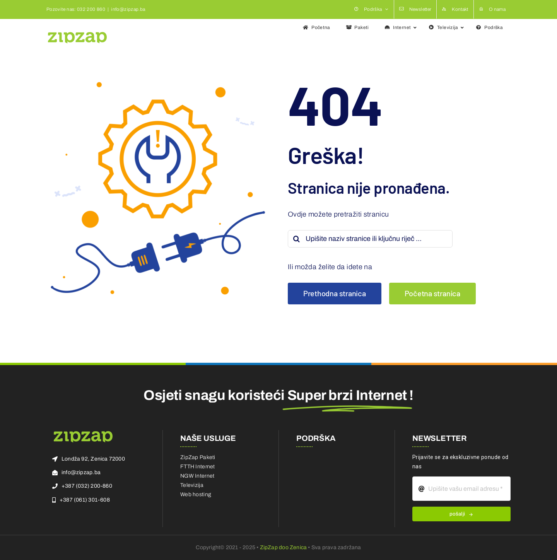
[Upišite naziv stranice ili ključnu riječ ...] (370, 239)
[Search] (296, 239)
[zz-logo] (83, 433)
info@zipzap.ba (128, 9)
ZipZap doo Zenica (283, 547)
